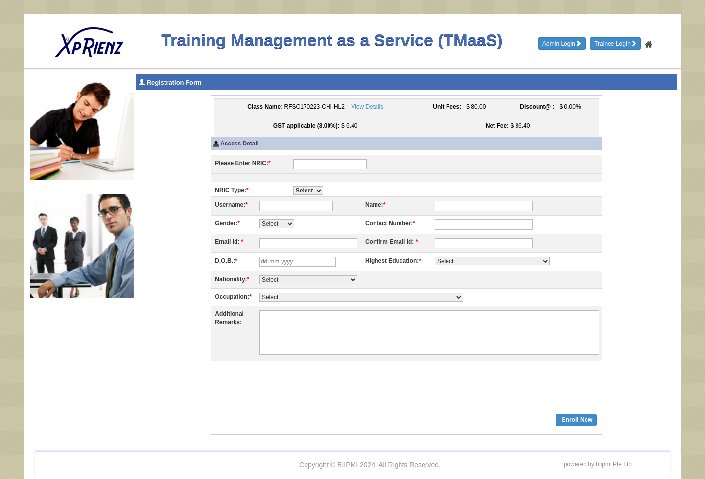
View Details (367, 106)
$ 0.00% (568, 106)
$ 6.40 (349, 125)
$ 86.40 (520, 125)
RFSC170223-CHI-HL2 (314, 106)
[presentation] (289, 384)
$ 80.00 (474, 106)
